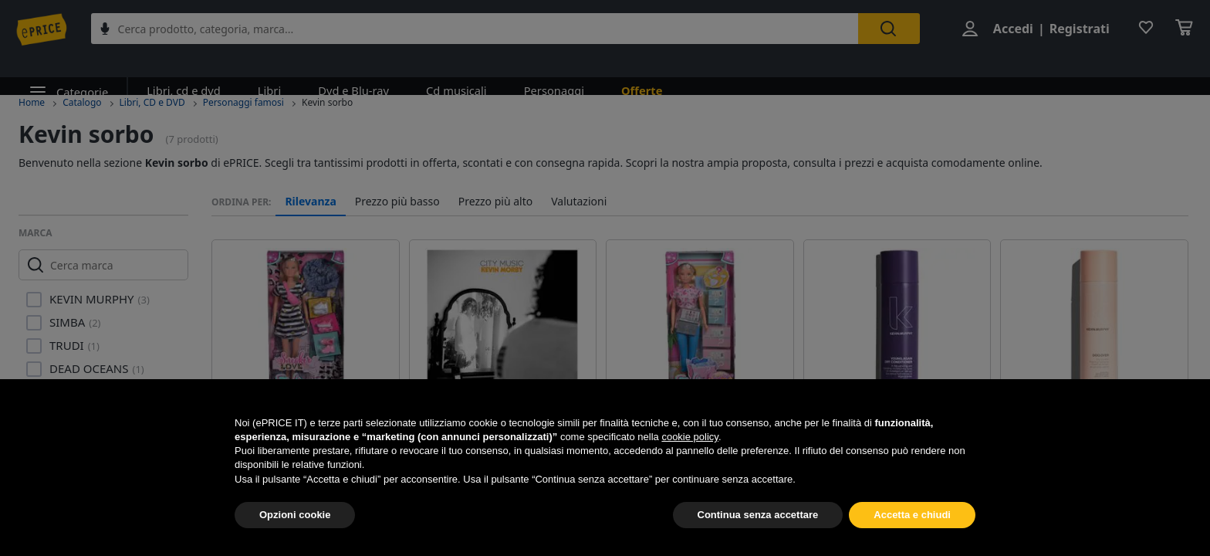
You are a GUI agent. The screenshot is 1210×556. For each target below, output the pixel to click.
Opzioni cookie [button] (294, 514)
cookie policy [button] (689, 436)
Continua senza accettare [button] (758, 514)
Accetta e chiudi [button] (912, 514)
